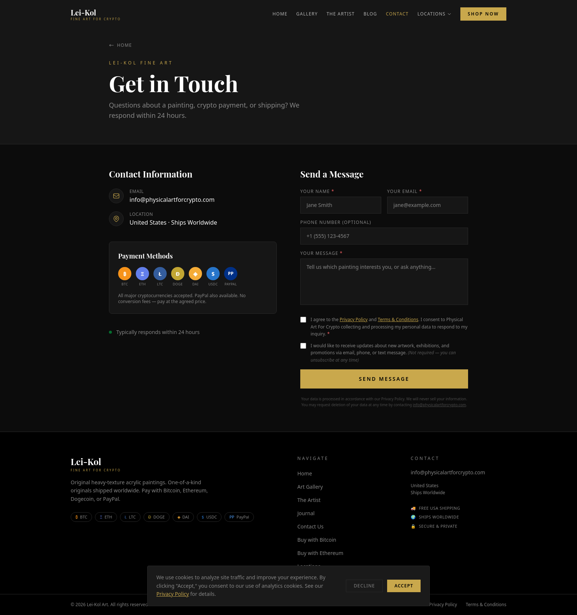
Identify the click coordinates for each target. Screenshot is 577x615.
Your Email (404, 191)
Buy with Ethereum (320, 552)
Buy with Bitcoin (316, 539)
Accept (403, 586)
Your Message (321, 253)
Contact (397, 14)
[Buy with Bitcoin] (124, 277)
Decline (364, 586)
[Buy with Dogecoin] (177, 277)
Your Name (317, 191)
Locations (434, 14)
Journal (306, 513)
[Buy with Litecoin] (160, 277)
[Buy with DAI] (195, 277)
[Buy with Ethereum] (142, 277)
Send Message (384, 378)
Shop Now (483, 14)
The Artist (340, 14)
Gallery (307, 14)
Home (279, 14)
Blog (370, 14)
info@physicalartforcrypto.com (172, 200)
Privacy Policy (354, 319)
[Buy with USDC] (213, 277)
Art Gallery (310, 486)
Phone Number (335, 222)
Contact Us (310, 526)
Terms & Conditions (398, 319)
